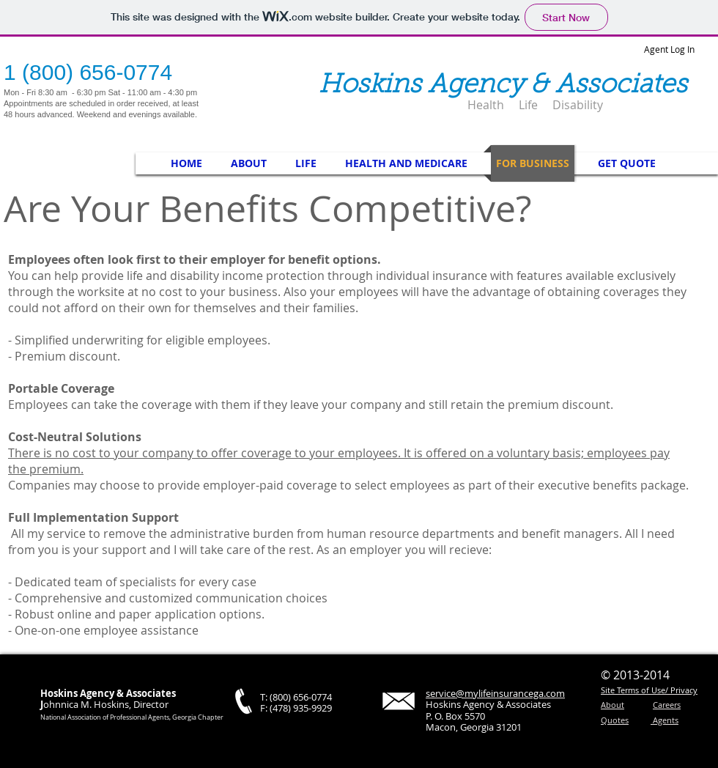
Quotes (615, 720)
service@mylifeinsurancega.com (495, 693)
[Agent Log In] (675, 49)
